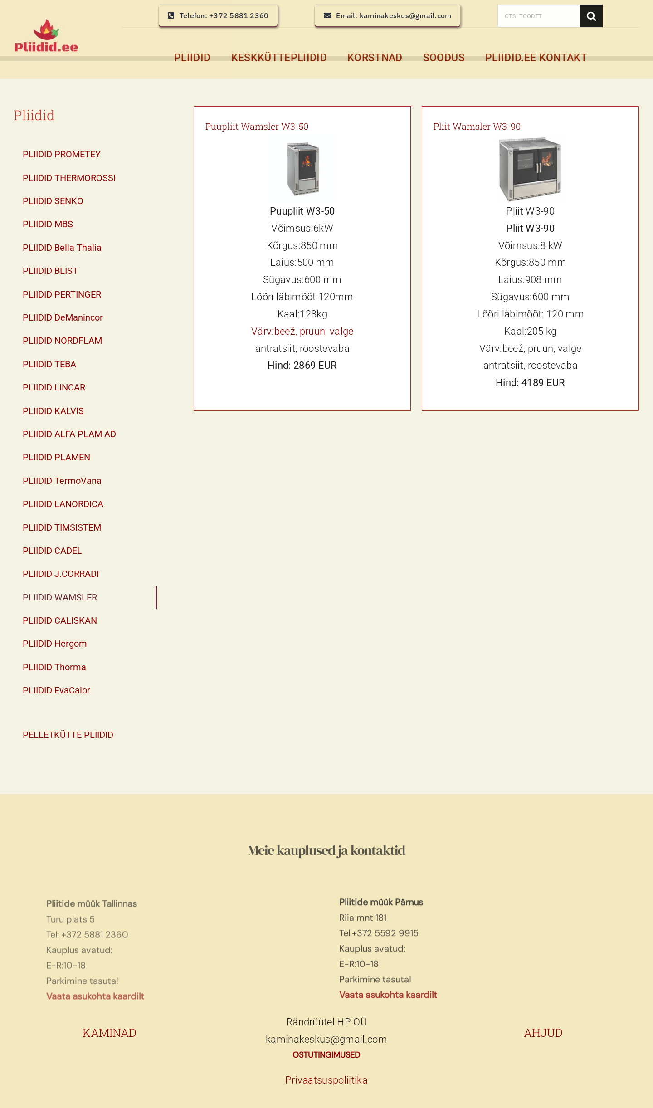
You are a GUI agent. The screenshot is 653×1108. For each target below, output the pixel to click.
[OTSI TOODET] (538, 16)
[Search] (591, 16)
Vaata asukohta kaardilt (388, 998)
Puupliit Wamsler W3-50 (256, 126)
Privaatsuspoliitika (326, 1080)
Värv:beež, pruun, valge (302, 331)
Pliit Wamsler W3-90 (477, 126)
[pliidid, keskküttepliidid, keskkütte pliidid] (46, 23)
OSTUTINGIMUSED (326, 1054)
